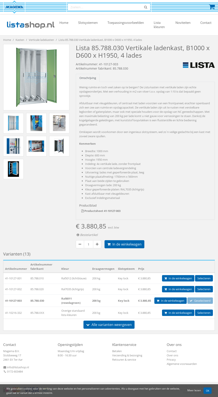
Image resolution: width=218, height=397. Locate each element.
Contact (205, 22)
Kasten (20, 40)
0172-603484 (13, 371)
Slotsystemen (88, 22)
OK (207, 390)
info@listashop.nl (16, 367)
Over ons (172, 355)
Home (63, 22)
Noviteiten (183, 22)
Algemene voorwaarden (182, 364)
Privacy (171, 359)
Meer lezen (194, 390)
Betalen (117, 351)
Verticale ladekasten (41, 40)
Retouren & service (124, 359)
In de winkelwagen (124, 244)
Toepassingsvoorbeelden (126, 22)
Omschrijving (87, 78)
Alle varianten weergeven (109, 324)
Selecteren (204, 278)
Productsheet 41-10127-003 (100, 211)
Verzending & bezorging (127, 355)
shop (30, 25)
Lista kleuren (159, 24)
